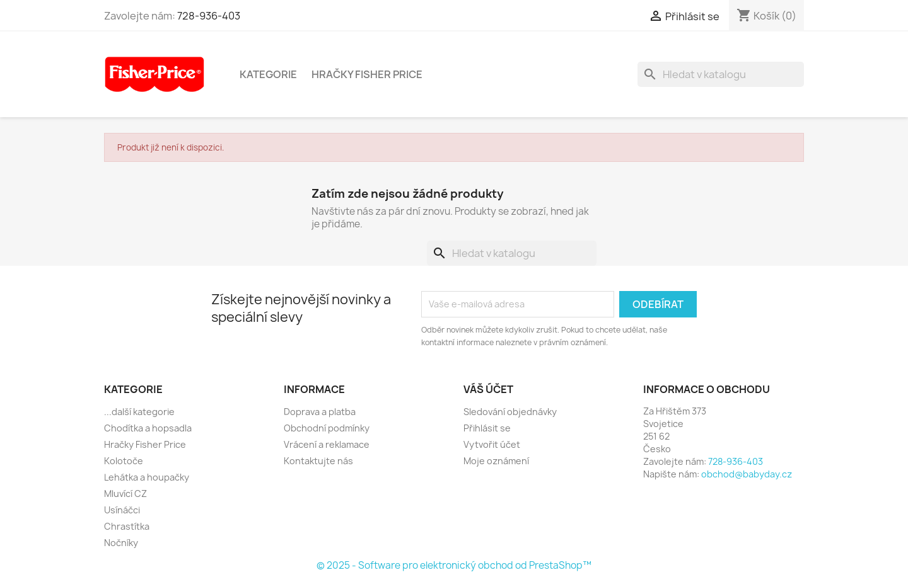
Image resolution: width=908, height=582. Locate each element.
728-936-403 (208, 16)
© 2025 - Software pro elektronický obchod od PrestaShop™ (454, 565)
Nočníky (121, 543)
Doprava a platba (320, 412)
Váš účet (488, 389)
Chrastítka (126, 526)
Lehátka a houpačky (146, 477)
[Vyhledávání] (720, 74)
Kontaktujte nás (318, 461)
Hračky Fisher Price (366, 74)
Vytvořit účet (491, 444)
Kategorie (268, 74)
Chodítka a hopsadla (148, 428)
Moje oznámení (496, 461)
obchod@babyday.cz (746, 474)
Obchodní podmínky (327, 428)
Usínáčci (122, 510)
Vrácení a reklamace (327, 444)
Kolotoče (123, 461)
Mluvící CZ (125, 493)
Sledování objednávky (510, 412)
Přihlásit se (487, 428)
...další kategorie (139, 412)
